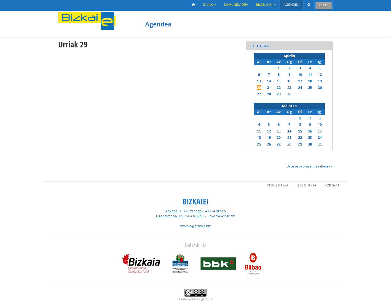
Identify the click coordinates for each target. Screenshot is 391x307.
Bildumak (266, 4)
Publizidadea (277, 185)
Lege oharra (306, 185)
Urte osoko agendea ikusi (307, 166)
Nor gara (332, 185)
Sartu (323, 5)
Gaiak (209, 4)
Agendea (291, 4)
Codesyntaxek (189, 299)
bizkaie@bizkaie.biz (195, 226)
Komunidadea (236, 4)
